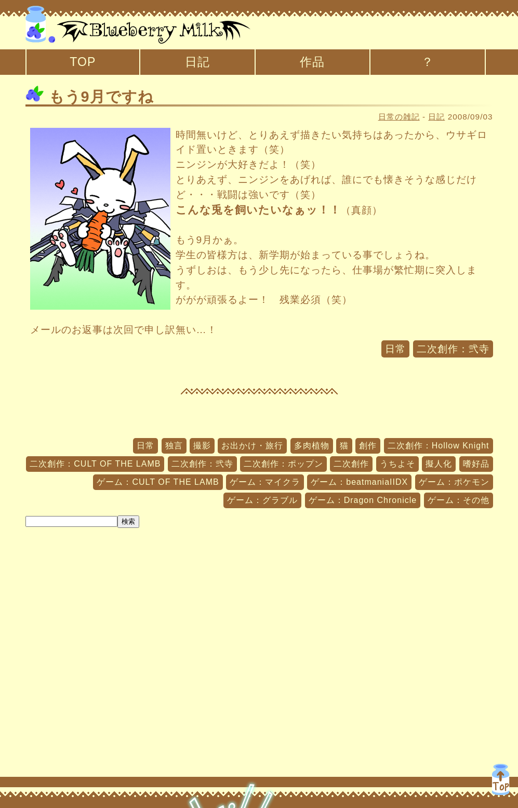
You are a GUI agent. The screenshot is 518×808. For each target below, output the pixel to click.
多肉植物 (311, 445)
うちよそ (397, 463)
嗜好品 (476, 463)
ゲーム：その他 (458, 500)
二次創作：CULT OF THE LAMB (95, 463)
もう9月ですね (89, 96)
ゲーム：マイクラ (265, 482)
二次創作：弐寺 (453, 348)
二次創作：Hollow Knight (438, 445)
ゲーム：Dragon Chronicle (363, 500)
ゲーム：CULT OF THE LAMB (158, 482)
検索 (128, 521)
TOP (83, 62)
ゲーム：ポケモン (454, 482)
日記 (197, 62)
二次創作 (351, 463)
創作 (368, 445)
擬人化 (439, 463)
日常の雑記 (399, 116)
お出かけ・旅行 (252, 445)
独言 (174, 445)
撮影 (202, 445)
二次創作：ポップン (283, 463)
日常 (395, 348)
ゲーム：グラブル (262, 500)
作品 (312, 62)
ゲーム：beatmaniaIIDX (359, 482)
